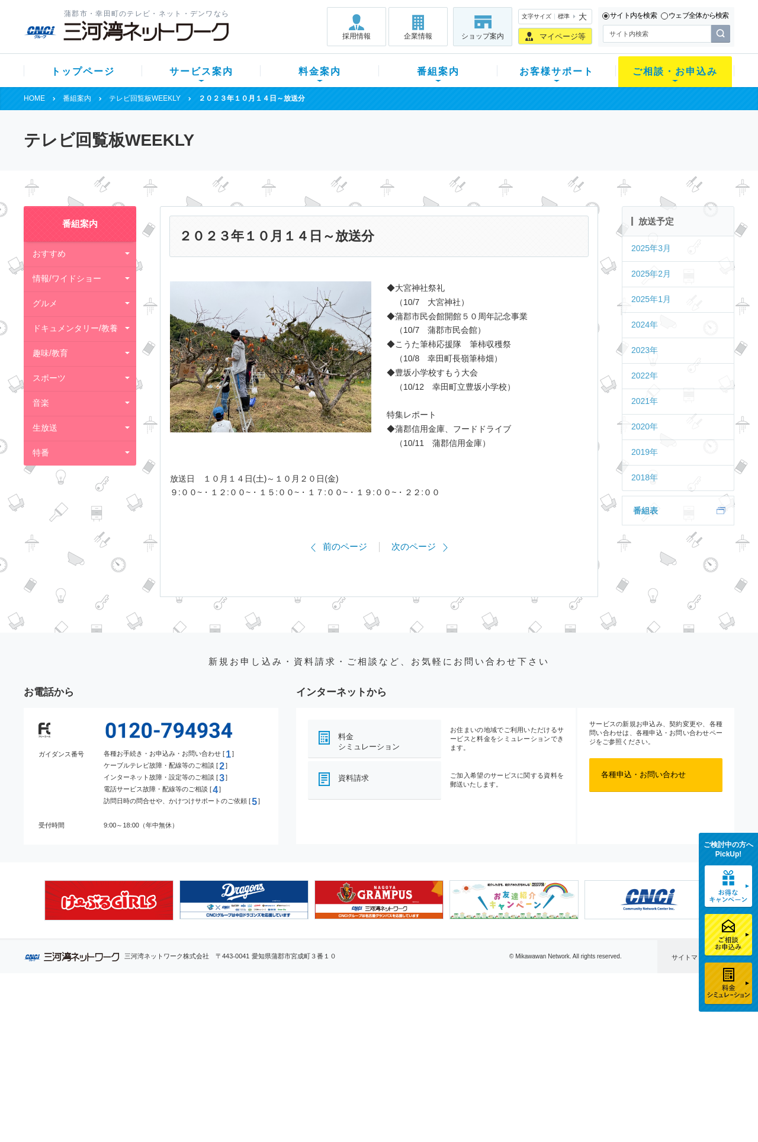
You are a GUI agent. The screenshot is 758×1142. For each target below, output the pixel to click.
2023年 (644, 350)
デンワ (170, 1051)
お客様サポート (556, 71)
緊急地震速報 (182, 1081)
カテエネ (174, 1097)
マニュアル (442, 1035)
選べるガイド (94, 1051)
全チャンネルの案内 (369, 1061)
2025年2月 (651, 273)
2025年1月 (651, 299)
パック (258, 1066)
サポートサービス (453, 1051)
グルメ (45, 303)
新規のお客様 (94, 1020)
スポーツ (49, 378)
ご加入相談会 (534, 1051)
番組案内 (438, 71)
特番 (41, 452)
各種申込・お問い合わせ (643, 774)
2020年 (644, 426)
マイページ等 (562, 36)
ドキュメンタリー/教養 (75, 328)
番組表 (645, 510)
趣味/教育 (50, 353)
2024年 (644, 324)
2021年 (644, 401)
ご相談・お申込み (675, 71)
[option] (109, 900)
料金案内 (319, 71)
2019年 (644, 452)
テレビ (170, 1020)
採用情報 (356, 36)
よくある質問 (446, 1020)
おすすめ (49, 253)
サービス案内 (201, 71)
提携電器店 (530, 1035)
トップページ (83, 71)
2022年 (644, 375)
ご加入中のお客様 (102, 1035)
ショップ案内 (482, 36)
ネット (170, 1035)
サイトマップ (691, 957)
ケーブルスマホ (186, 1066)
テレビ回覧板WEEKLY (145, 98)
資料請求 (353, 778)
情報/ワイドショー (67, 278)
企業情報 (418, 36)
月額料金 (262, 1035)
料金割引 (262, 1051)
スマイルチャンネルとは (377, 1020)
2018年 (644, 477)
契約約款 (174, 1112)
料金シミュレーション (369, 741)
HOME (34, 98)
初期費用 (262, 1020)
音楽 (41, 403)
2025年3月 (651, 248)
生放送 (45, 427)
